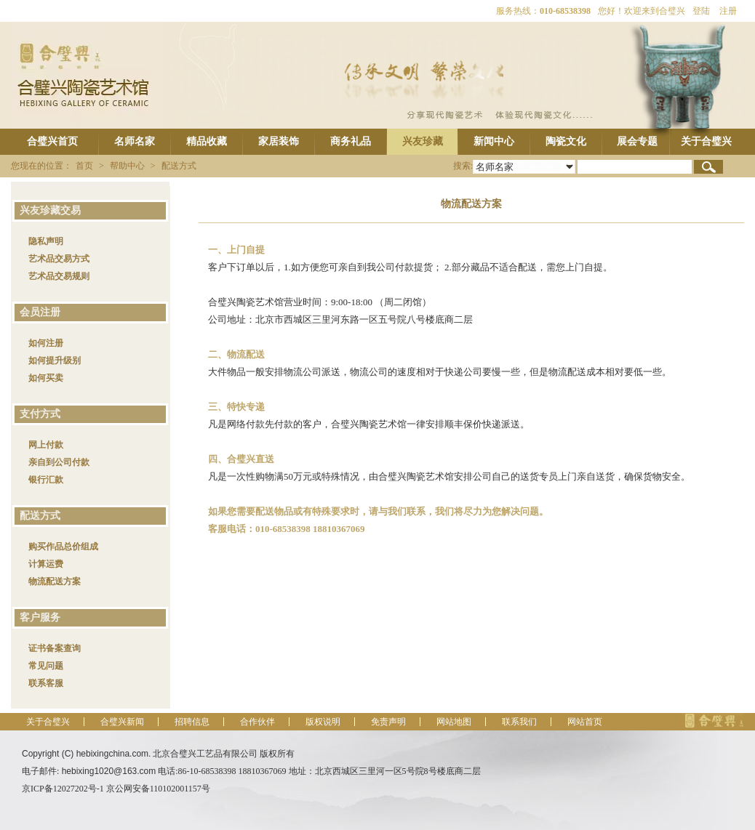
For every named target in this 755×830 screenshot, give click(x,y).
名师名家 (134, 141)
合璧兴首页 (52, 141)
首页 (84, 166)
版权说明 (322, 722)
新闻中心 (494, 141)
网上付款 (45, 445)
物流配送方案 (54, 581)
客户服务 (37, 617)
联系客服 (45, 683)
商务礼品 (350, 141)
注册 (728, 11)
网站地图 (453, 722)
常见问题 (45, 666)
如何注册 (45, 343)
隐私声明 (45, 241)
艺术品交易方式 (58, 259)
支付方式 (37, 413)
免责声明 (388, 722)
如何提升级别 (54, 360)
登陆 (701, 11)
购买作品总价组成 (63, 546)
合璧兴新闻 (122, 722)
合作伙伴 (257, 722)
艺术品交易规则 (58, 276)
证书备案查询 (54, 648)
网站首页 (584, 722)
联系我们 (519, 722)
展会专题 (637, 141)
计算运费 (45, 564)
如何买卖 (45, 378)
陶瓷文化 (566, 141)
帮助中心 (127, 166)
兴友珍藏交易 (48, 210)
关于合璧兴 (706, 141)
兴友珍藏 (422, 141)
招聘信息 (192, 722)
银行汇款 (45, 480)
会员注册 (37, 312)
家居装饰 (278, 141)
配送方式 (178, 166)
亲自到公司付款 (58, 462)
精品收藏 (206, 141)
